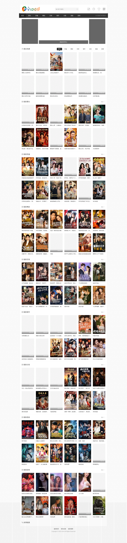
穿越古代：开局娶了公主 (42, 201)
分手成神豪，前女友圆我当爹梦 (30, 283)
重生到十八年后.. (69, 72)
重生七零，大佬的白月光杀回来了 (59, 125)
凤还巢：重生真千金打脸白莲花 (30, 148)
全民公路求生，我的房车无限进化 (73, 335)
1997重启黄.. (96, 96)
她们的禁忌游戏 (68, 493)
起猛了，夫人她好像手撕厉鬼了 (44, 464)
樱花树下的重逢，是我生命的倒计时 (60, 148)
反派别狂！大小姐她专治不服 (58, 335)
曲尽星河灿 (96, 493)
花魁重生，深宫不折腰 (42, 148)
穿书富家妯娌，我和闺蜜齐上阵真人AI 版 (90, 178)
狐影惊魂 (81, 464)
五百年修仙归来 (54, 388)
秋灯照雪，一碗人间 (84, 388)
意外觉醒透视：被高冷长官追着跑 (59, 359)
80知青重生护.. (68, 96)
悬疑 (72, 15)
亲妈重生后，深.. (97, 72)
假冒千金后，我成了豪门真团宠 (30, 306)
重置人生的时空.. (26, 72)
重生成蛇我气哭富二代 (70, 441)
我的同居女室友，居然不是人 (87, 230)
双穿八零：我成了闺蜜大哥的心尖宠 (60, 178)
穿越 (36, 15)
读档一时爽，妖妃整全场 (71, 411)
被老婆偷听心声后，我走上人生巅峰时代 (61, 201)
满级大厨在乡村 (40, 335)
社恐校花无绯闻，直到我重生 (30, 125)
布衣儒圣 (95, 411)
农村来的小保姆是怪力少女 (29, 359)
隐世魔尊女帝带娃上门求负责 (44, 388)
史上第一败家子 (97, 178)
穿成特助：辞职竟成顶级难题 (101, 230)
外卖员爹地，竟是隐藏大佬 (43, 230)
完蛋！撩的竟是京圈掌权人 (57, 230)
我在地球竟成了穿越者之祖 (29, 230)
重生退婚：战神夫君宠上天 (71, 388)
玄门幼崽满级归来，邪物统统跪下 (88, 359)
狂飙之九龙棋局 (40, 441)
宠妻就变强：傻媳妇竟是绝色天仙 (45, 254)
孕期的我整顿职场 (41, 359)
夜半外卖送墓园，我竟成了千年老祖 (74, 359)
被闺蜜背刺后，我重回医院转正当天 (103, 125)
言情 (50, 15)
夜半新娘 (24, 441)
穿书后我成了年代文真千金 (86, 201)
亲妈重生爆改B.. (83, 96)
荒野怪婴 (66, 464)
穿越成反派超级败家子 (28, 178)
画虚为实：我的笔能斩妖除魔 (101, 441)
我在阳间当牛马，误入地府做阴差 (59, 464)
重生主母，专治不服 (84, 148)
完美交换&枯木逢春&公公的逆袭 (59, 493)
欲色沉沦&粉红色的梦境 (28, 493)
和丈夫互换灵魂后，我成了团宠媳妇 (103, 359)
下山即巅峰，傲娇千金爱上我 (101, 306)
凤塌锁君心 (96, 464)
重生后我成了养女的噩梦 (71, 125)
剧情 (79, 15)
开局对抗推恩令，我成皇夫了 (30, 201)
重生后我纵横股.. (40, 72)
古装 (65, 15)
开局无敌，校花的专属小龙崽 (44, 178)
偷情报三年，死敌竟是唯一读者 (73, 230)
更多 (103, 101)
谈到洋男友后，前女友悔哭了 (72, 283)
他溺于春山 (96, 283)
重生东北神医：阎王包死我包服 (58, 441)
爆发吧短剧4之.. (83, 72)
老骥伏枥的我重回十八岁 (71, 148)
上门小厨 (81, 493)
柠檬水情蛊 (96, 335)
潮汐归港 (66, 306)
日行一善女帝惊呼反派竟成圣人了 (31, 388)
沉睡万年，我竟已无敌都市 (29, 254)
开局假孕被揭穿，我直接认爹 (58, 306)
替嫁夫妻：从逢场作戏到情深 (44, 411)
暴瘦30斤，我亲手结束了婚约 (44, 283)
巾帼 (51, 254)
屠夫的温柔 (25, 411)
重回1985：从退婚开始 (85, 125)
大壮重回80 (96, 148)
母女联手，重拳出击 (55, 283)
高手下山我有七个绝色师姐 (71, 254)
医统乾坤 (24, 464)
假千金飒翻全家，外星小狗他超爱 (45, 306)
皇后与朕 (81, 306)
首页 (22, 15)
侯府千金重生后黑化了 (99, 388)
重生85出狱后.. (54, 96)
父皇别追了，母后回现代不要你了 (88, 411)
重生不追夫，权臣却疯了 (42, 125)
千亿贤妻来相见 (83, 283)
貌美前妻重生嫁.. (40, 96)
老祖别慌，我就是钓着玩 (71, 201)
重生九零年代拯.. (26, 96)
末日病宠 (95, 201)
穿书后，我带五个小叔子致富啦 (73, 178)
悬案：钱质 (82, 441)
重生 (29, 15)
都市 (58, 15)
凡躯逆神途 (53, 411)
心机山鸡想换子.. (55, 72)
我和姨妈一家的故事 (41, 493)
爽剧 (43, 15)
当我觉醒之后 (25, 335)
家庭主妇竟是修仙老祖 (85, 254)
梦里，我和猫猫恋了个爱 (85, 335)
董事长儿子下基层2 (98, 254)
